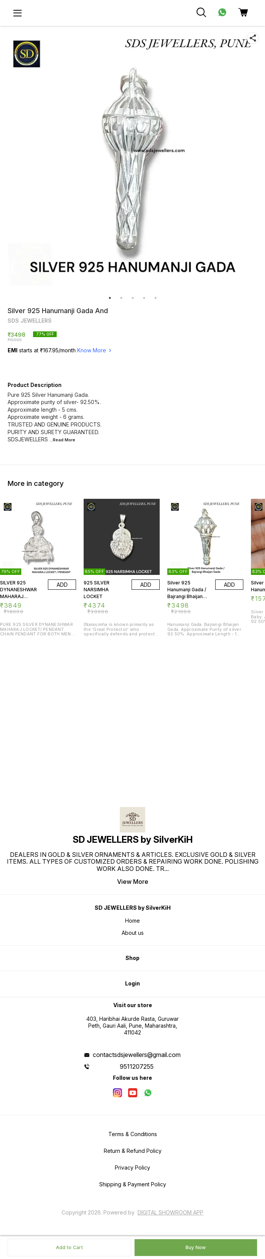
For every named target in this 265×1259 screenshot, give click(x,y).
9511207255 (137, 1066)
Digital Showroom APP (170, 1212)
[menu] (17, 13)
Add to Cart (69, 1247)
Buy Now (196, 1247)
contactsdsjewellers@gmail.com (137, 1054)
